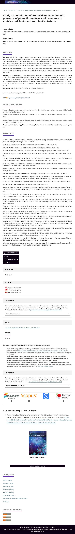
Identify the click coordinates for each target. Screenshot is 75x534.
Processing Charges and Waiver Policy (15, 498)
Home (5, 10)
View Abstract (11, 253)
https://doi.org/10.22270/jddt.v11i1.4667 (19, 98)
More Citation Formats (13, 314)
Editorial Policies (8, 483)
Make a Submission (37, 466)
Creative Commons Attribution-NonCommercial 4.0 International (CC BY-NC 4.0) (41, 351)
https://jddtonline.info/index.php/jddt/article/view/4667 (45, 310)
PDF (7, 256)
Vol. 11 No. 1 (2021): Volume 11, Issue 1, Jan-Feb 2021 (34, 10)
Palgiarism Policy (8, 489)
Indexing (6, 501)
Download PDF (12, 259)
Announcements (25, 527)
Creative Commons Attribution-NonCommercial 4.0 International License (44, 529)
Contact (52, 527)
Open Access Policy (9, 495)
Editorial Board (36, 527)
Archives (12, 10)
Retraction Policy (8, 492)
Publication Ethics (8, 486)
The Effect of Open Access (45, 366)
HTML (8, 263)
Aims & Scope (7, 480)
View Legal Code (39, 531)
